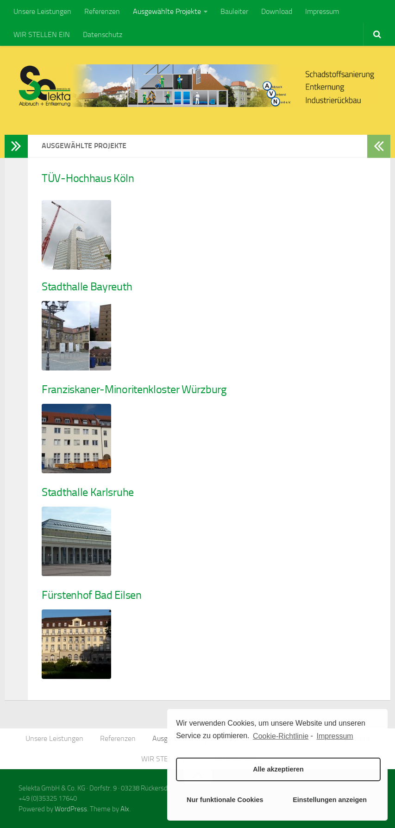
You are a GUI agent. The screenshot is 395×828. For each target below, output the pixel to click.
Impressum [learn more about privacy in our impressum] (335, 736)
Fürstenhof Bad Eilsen (92, 595)
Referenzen (102, 11)
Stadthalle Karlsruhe (88, 492)
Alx (124, 809)
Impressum (322, 11)
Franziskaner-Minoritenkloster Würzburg (134, 389)
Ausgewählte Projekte (167, 11)
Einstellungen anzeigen (330, 799)
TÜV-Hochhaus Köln (88, 178)
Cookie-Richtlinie (280, 736)
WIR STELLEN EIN (41, 34)
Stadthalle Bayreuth (87, 286)
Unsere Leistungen (42, 11)
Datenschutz (102, 34)
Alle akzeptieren (278, 769)
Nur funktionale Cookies (225, 799)
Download (276, 11)
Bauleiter (234, 11)
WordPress (71, 809)
